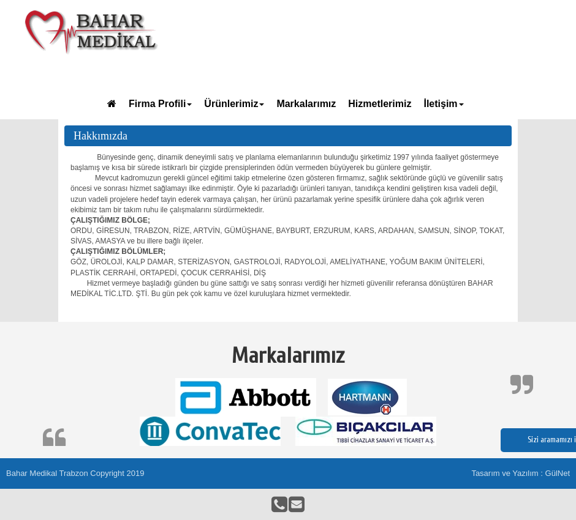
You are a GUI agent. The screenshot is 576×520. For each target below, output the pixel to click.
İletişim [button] (443, 103)
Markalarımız (306, 103)
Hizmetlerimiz (379, 103)
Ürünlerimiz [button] (234, 103)
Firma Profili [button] (160, 103)
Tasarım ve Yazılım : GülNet (520, 473)
